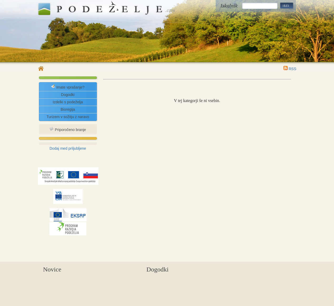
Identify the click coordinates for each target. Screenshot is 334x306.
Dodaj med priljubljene (67, 148)
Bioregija (68, 109)
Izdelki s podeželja (68, 102)
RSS (289, 69)
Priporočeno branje (67, 129)
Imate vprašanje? (67, 86)
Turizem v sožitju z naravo (67, 117)
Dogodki (67, 95)
